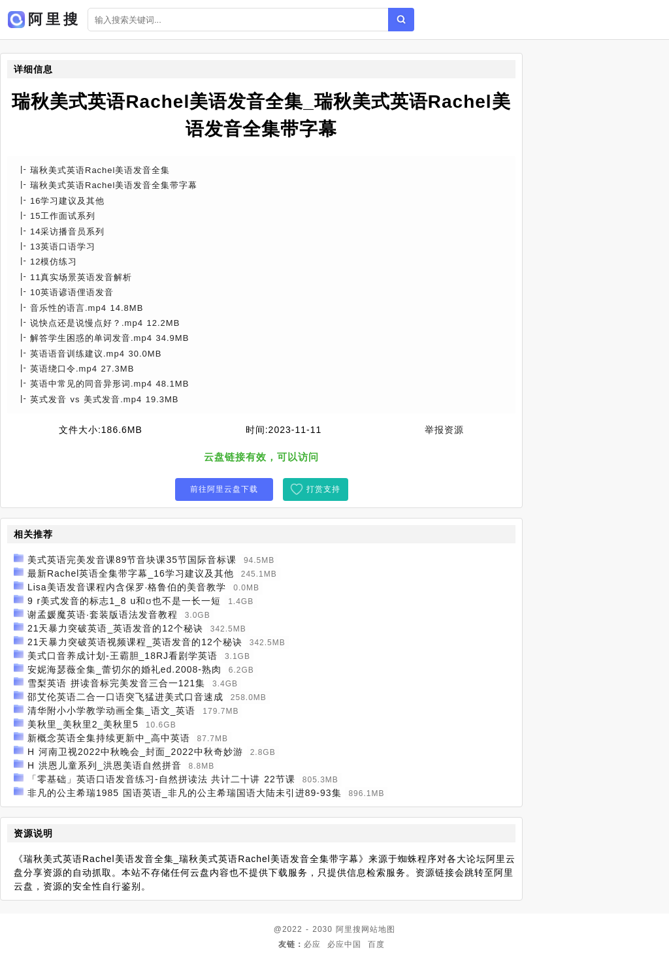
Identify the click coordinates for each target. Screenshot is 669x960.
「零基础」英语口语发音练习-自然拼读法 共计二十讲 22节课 (161, 779)
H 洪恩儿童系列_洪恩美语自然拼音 (104, 765)
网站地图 (378, 929)
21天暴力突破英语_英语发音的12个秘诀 (115, 628)
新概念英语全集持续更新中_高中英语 (108, 738)
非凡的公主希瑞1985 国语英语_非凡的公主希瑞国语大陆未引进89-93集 (184, 793)
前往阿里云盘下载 (224, 489)
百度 (376, 944)
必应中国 (344, 944)
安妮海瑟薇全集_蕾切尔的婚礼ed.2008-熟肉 (124, 669)
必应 (312, 944)
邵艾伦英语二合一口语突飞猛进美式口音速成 (125, 697)
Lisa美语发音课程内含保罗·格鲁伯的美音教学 (127, 587)
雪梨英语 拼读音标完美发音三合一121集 (116, 683)
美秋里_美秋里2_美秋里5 (83, 724)
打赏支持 (323, 489)
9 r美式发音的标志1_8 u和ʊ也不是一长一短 (124, 601)
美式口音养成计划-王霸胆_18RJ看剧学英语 (122, 655)
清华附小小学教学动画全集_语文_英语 (111, 710)
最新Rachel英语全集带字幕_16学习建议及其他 (130, 573)
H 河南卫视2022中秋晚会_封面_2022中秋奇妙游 (135, 751)
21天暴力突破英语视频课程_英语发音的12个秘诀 (134, 642)
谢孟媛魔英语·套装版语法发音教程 (102, 614)
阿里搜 (348, 929)
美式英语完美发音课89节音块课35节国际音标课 (132, 559)
